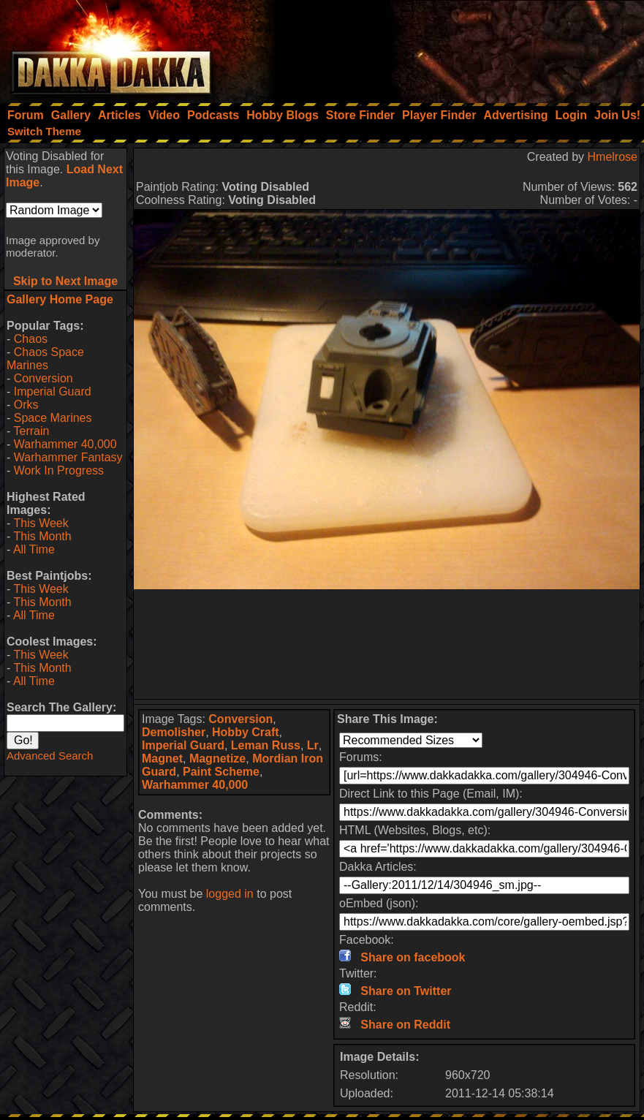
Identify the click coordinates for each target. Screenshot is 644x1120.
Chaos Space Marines (45, 358)
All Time (34, 549)
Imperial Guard (52, 391)
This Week (40, 523)
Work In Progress (59, 470)
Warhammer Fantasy (68, 457)
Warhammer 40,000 (65, 444)
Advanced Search (50, 755)
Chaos (31, 339)
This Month (42, 536)
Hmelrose (612, 157)
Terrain (31, 431)
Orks (26, 404)
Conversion (43, 378)
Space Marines (53, 418)
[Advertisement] (447, 47)
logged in (230, 894)
